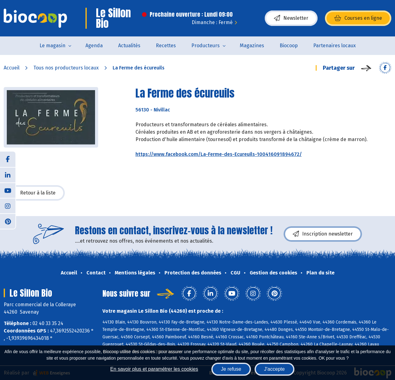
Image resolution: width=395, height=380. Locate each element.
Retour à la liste (34, 193)
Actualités (129, 45)
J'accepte (274, 369)
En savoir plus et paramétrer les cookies (154, 369)
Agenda (94, 45)
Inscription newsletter (323, 234)
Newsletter (291, 18)
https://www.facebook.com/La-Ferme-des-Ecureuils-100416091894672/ (218, 154)
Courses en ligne (358, 18)
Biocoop (289, 45)
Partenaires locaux (334, 45)
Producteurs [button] (205, 45)
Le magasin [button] (52, 45)
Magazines (252, 45)
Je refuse (231, 369)
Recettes (166, 45)
